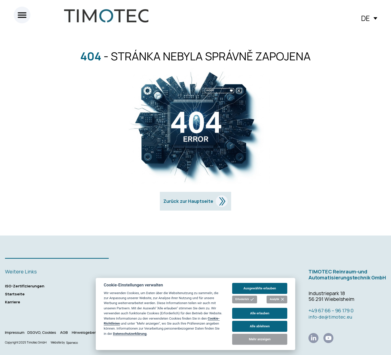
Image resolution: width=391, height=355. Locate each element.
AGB (64, 332)
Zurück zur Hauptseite (195, 201)
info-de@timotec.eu (330, 317)
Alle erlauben (259, 313)
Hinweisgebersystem (90, 332)
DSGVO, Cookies (41, 332)
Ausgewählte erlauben (259, 288)
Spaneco (72, 343)
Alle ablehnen (260, 326)
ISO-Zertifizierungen (24, 286)
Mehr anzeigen (260, 339)
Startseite (15, 294)
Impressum (14, 332)
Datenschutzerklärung (130, 334)
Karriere (12, 302)
